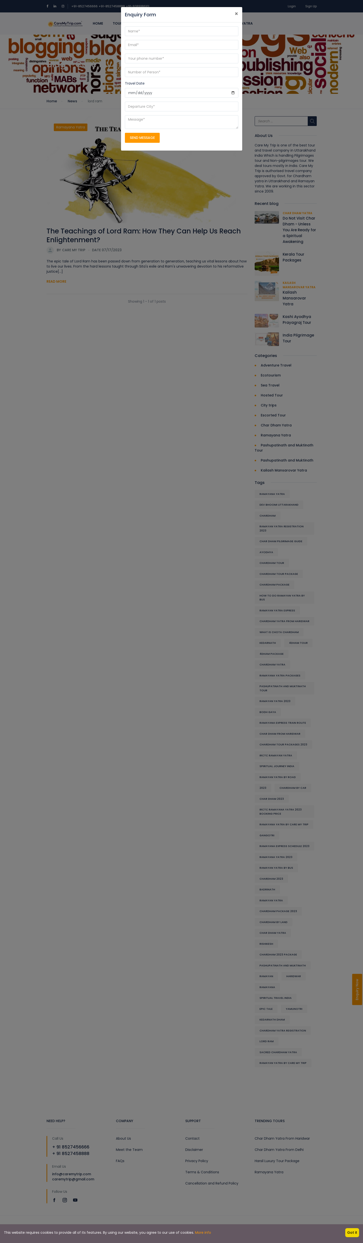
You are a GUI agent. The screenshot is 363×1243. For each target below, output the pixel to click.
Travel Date (135, 83)
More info (203, 1232)
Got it (352, 1232)
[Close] (236, 14)
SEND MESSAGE (142, 137)
